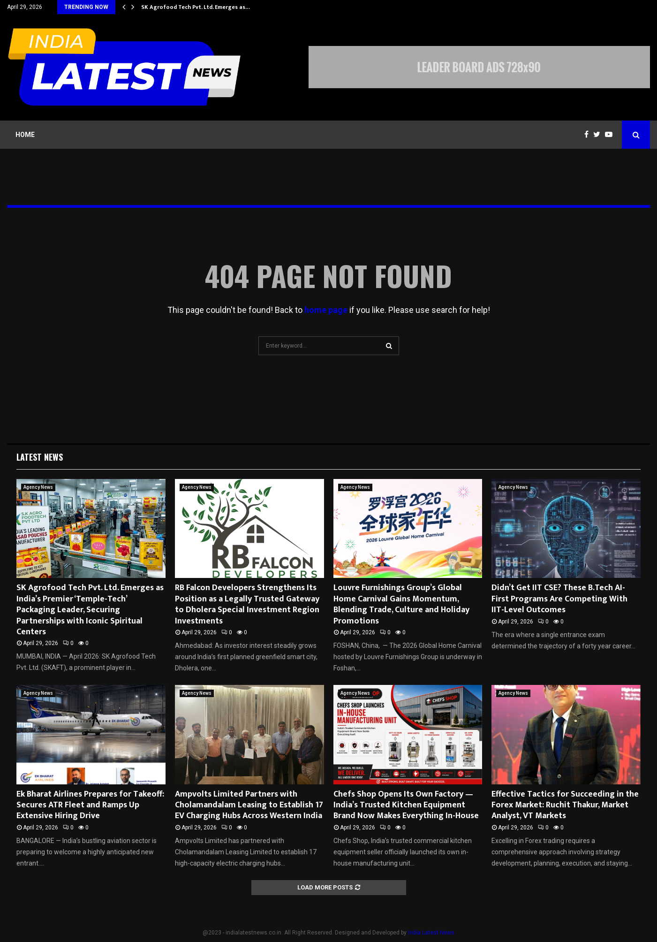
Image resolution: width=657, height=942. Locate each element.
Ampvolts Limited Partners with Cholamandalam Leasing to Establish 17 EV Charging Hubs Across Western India (249, 805)
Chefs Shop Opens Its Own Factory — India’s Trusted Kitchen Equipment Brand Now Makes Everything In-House (406, 805)
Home (25, 134)
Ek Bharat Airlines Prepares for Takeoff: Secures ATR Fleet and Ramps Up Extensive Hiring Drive (90, 805)
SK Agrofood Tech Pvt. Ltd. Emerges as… (195, 7)
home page (325, 310)
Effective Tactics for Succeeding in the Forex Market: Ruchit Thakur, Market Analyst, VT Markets (565, 805)
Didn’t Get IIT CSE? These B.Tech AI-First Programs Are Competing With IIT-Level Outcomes (559, 599)
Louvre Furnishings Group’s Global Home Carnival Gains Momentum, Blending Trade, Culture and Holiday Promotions (401, 604)
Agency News (38, 487)
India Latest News (431, 932)
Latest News (39, 457)
